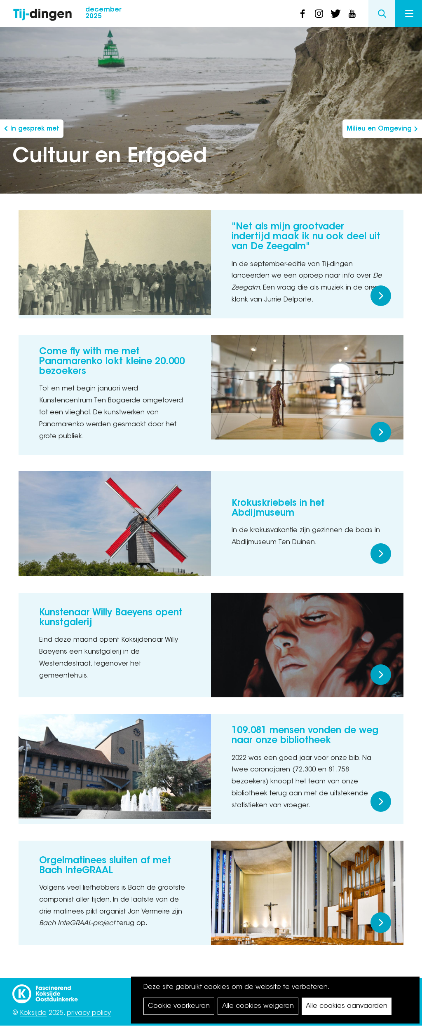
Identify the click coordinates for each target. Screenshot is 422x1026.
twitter (335, 13)
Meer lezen (380, 295)
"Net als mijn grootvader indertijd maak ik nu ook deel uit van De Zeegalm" (306, 237)
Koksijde (33, 1013)
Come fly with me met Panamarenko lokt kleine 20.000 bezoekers (112, 362)
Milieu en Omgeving (379, 129)
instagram (319, 13)
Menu (409, 13)
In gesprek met (34, 129)
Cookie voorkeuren (179, 1006)
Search (381, 13)
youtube (352, 13)
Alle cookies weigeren (258, 1006)
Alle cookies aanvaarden (346, 1006)
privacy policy (89, 1013)
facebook (302, 13)
